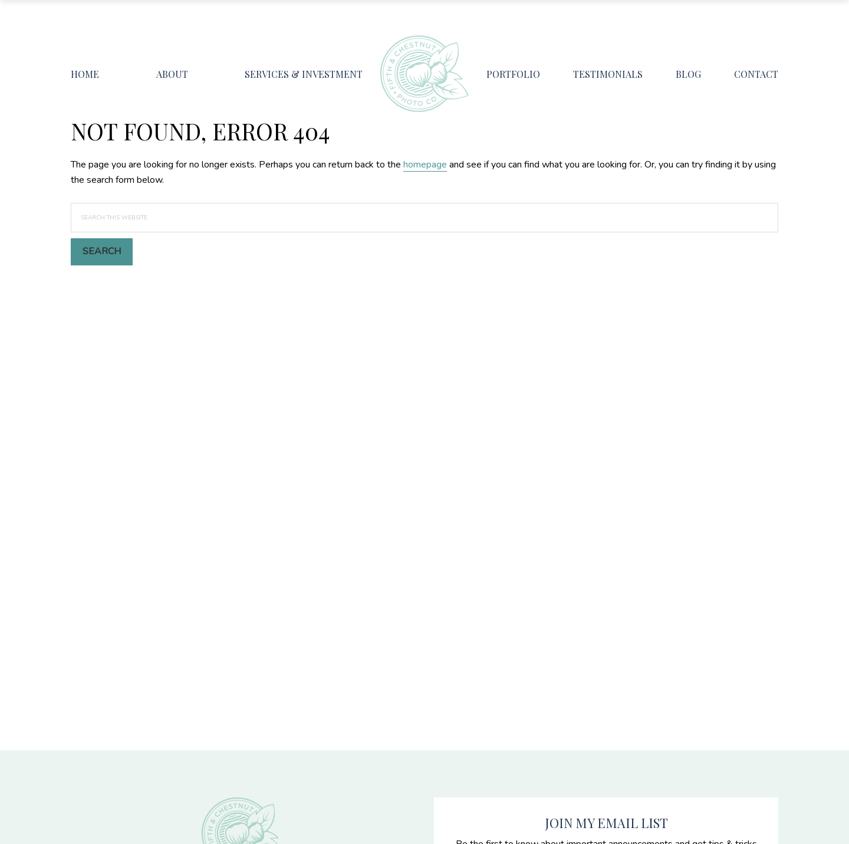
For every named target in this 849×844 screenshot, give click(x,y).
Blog (688, 74)
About (172, 74)
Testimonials (608, 74)
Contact (756, 74)
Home (85, 74)
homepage (425, 164)
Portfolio (513, 74)
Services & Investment (304, 74)
